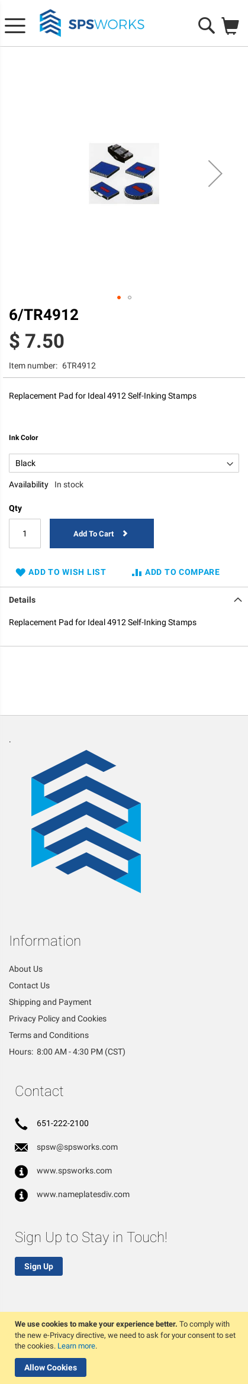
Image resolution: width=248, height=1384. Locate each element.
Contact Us (29, 985)
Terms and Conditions (49, 1035)
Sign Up (38, 1266)
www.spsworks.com (74, 1170)
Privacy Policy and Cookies (58, 1018)
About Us (26, 969)
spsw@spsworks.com (77, 1147)
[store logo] (92, 23)
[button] (215, 174)
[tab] (124, 598)
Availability (29, 484)
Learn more (76, 1345)
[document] (125, 1348)
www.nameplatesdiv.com (83, 1194)
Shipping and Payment (50, 1002)
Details (22, 599)
